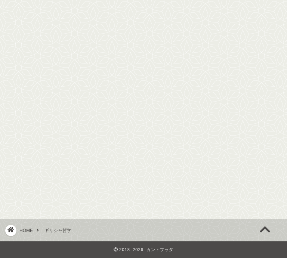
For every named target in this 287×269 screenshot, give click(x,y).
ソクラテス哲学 (40, 145)
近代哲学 (101, 80)
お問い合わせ (235, 80)
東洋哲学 (186, 80)
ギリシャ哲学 (52, 80)
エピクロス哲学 (40, 185)
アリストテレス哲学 (47, 172)
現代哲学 (143, 80)
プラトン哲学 (37, 159)
